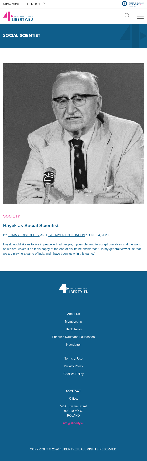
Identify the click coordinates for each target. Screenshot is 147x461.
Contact (73, 390)
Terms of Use (73, 358)
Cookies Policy (73, 374)
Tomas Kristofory (23, 235)
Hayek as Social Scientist (31, 225)
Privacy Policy (73, 366)
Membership (73, 321)
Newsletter (73, 344)
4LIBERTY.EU (69, 449)
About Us (73, 313)
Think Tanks (73, 329)
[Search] (127, 16)
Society (11, 216)
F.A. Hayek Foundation (66, 235)
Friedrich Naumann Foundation (73, 337)
